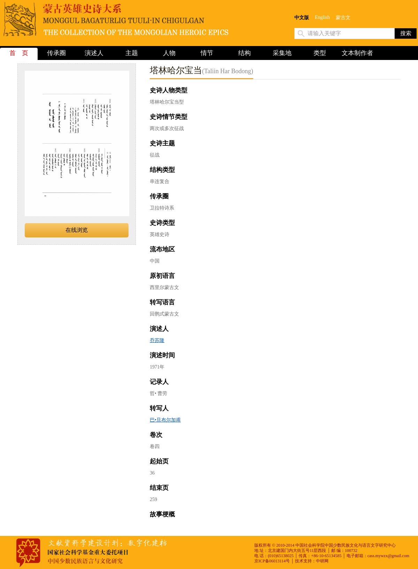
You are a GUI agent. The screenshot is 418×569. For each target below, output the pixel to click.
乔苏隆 (157, 340)
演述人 (94, 53)
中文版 (301, 17)
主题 (131, 53)
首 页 (18, 53)
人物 (169, 53)
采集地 (282, 53)
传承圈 (56, 53)
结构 (244, 53)
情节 (207, 53)
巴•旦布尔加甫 (165, 420)
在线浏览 (76, 230)
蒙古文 (343, 17)
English (322, 17)
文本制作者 (357, 53)
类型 (320, 53)
